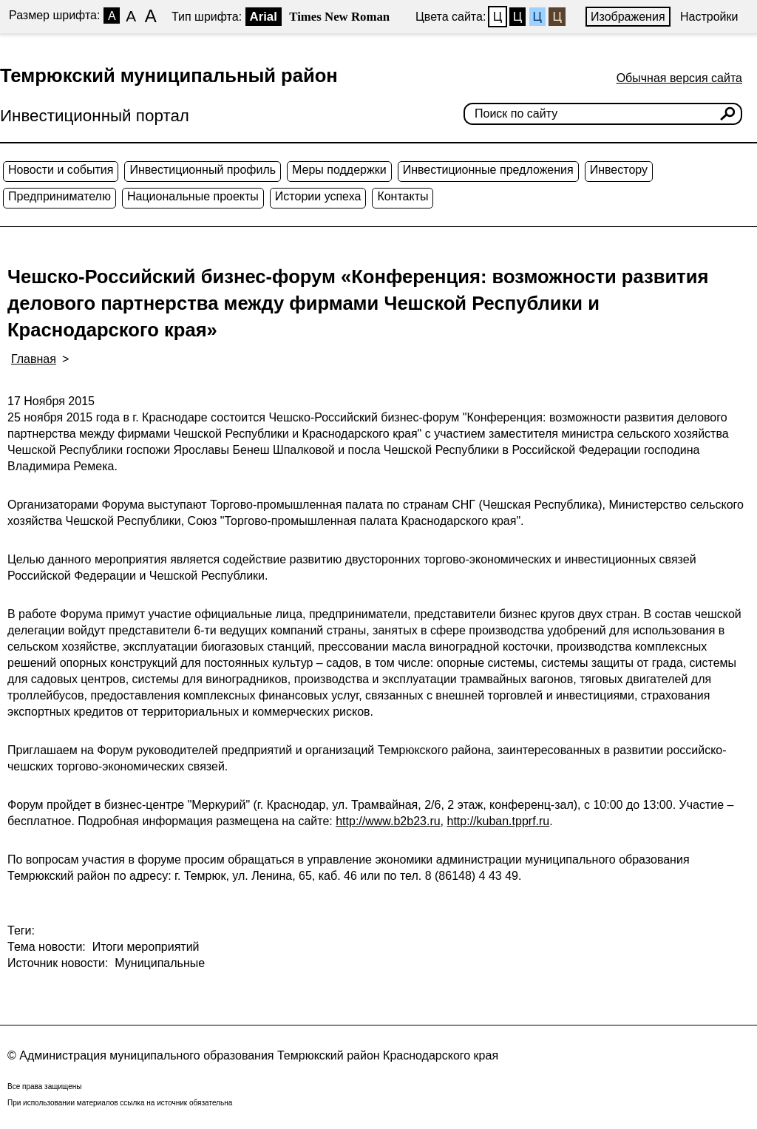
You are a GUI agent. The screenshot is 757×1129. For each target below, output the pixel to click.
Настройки (709, 16)
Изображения (628, 16)
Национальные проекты (193, 196)
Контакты (402, 196)
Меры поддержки (339, 169)
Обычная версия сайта (679, 78)
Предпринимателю (59, 196)
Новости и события (60, 169)
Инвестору (619, 169)
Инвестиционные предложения (488, 169)
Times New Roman (339, 17)
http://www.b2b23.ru (388, 821)
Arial (263, 17)
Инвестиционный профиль (202, 169)
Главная (33, 359)
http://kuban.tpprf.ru (498, 821)
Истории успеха (318, 196)
